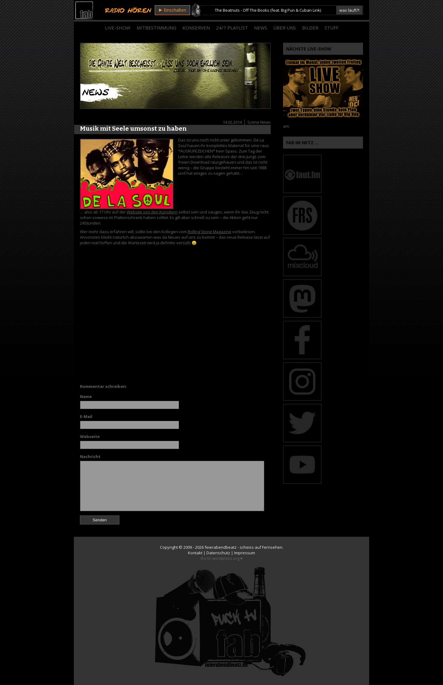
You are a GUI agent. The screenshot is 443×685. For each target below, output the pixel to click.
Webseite (90, 436)
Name (86, 396)
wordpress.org (225, 558)
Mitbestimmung (156, 28)
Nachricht (90, 456)
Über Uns (284, 28)
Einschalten (172, 10)
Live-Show (117, 28)
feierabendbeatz (221, 547)
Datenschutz (218, 553)
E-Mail (86, 416)
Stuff (331, 28)
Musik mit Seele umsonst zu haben (133, 128)
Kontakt (195, 553)
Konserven (196, 28)
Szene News (259, 122)
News (260, 28)
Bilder (310, 28)
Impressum (244, 553)
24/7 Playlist (232, 28)
